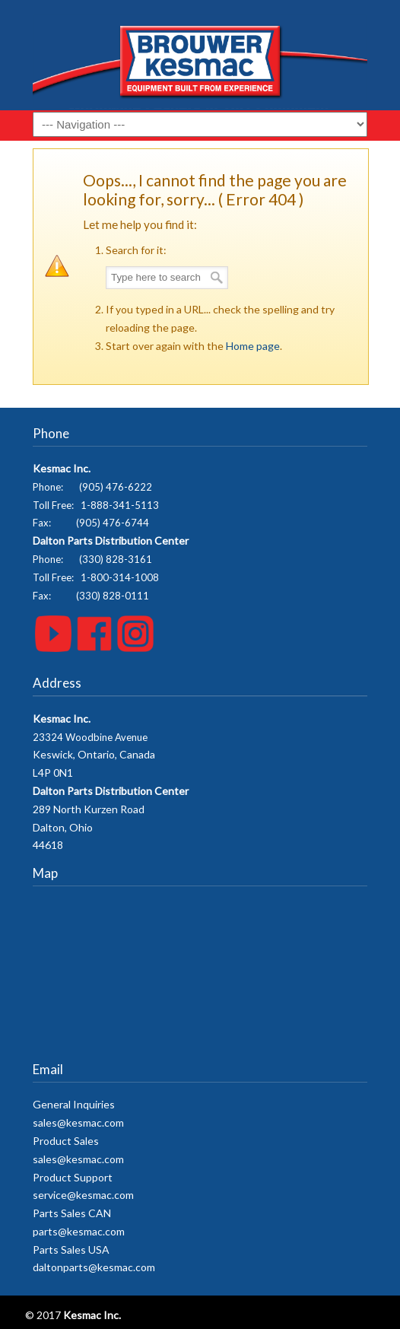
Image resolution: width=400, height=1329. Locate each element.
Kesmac (200, 60)
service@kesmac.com (83, 1194)
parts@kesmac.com (79, 1231)
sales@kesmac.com (78, 1122)
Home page (253, 345)
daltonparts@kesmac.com (94, 1267)
